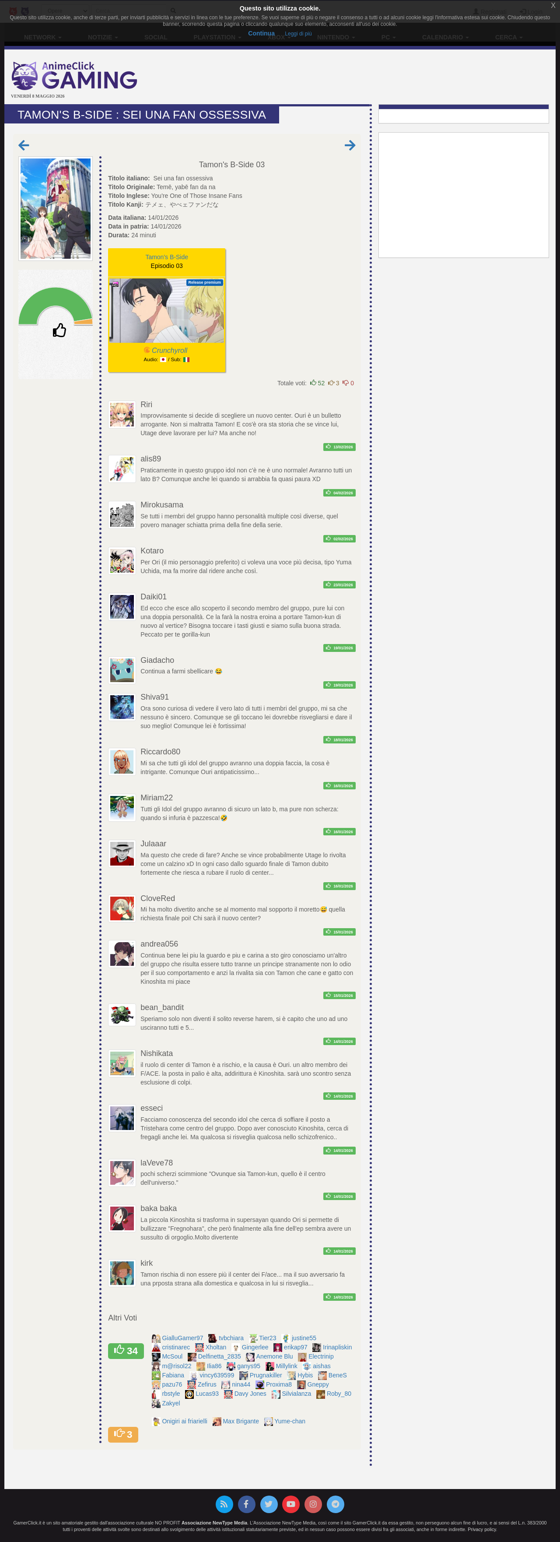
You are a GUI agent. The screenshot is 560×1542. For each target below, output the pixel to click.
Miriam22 (156, 797)
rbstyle (172, 1393)
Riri (146, 404)
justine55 (305, 1337)
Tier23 (268, 1337)
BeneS (339, 1375)
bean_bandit (162, 1007)
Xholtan (217, 1347)
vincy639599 (218, 1375)
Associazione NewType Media (214, 1522)
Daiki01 (153, 596)
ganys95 (249, 1365)
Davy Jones (251, 1393)
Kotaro (152, 550)
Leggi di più (298, 34)
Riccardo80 (160, 751)
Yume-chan (290, 1421)
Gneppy (319, 1384)
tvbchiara (232, 1337)
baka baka (158, 1208)
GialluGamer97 (183, 1337)
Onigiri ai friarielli (185, 1421)
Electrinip (321, 1356)
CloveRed (157, 898)
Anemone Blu (275, 1356)
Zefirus (208, 1384)
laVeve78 (156, 1162)
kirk (146, 1263)
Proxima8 (280, 1384)
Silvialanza (297, 1393)
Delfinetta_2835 (220, 1356)
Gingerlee (256, 1347)
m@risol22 (177, 1365)
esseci (151, 1108)
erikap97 (296, 1347)
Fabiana (174, 1375)
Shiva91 (154, 697)
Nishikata (156, 1053)
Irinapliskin (338, 1347)
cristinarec (177, 1347)
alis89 (150, 458)
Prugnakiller (267, 1375)
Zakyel (172, 1403)
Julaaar (153, 843)
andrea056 (159, 944)
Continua (261, 33)
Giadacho (157, 660)
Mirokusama (161, 504)
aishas (322, 1365)
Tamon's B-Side (226, 164)
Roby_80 (340, 1393)
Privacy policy (482, 1529)
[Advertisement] (372, 78)
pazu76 (173, 1384)
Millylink (287, 1365)
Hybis (306, 1375)
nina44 (242, 1384)
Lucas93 (208, 1393)
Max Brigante (241, 1421)
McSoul (173, 1356)
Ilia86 (215, 1365)
